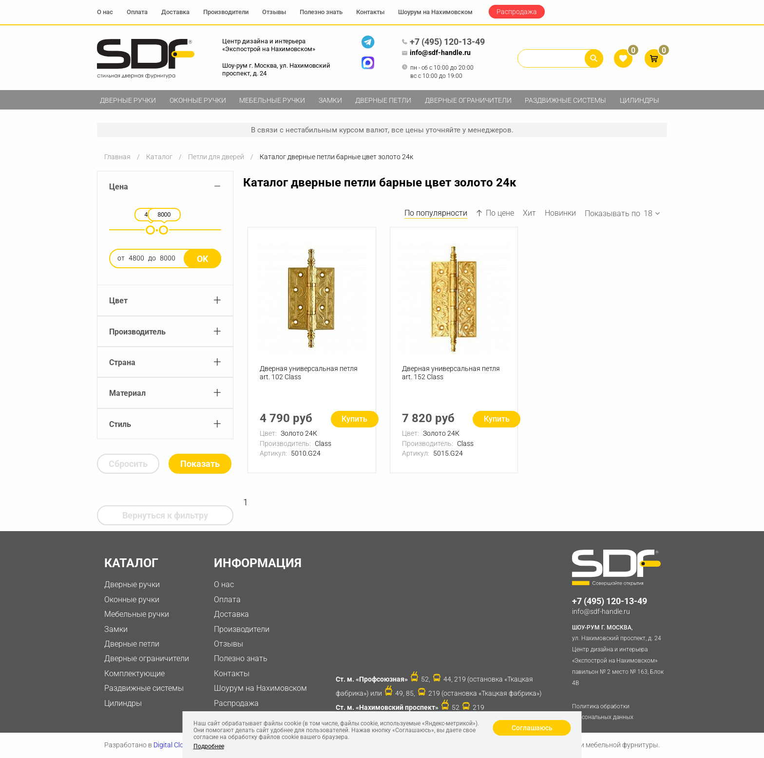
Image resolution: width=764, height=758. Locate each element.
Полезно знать (321, 12)
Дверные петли (383, 100)
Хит (529, 213)
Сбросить (128, 464)
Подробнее (208, 746)
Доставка (175, 12)
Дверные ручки (128, 100)
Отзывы (274, 12)
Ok (202, 259)
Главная (117, 157)
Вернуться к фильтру (165, 515)
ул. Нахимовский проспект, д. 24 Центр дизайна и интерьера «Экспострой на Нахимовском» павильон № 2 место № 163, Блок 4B (619, 654)
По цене (495, 213)
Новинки (560, 213)
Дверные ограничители (468, 100)
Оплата (137, 12)
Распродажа (517, 12)
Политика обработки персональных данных (602, 712)
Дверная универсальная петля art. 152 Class (451, 373)
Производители (225, 12)
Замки (330, 100)
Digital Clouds (174, 745)
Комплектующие (134, 673)
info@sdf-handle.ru (436, 53)
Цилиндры (639, 100)
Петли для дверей (216, 157)
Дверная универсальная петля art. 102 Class (309, 373)
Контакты (370, 12)
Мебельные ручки (272, 100)
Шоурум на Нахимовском (435, 12)
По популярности (435, 213)
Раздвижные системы (565, 100)
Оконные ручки (198, 100)
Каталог (159, 157)
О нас (105, 12)
